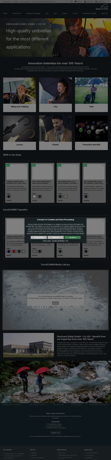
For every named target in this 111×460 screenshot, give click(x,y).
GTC (67, 241)
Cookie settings (39, 237)
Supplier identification (58, 241)
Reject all (55, 237)
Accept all (72, 237)
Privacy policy (47, 241)
